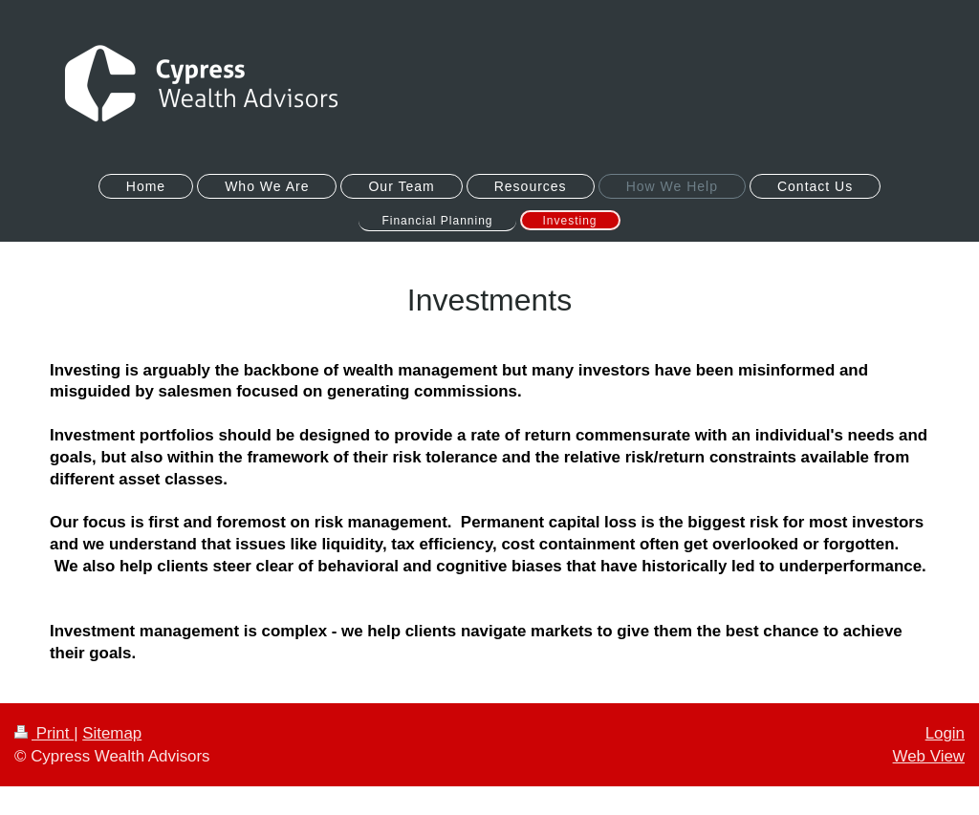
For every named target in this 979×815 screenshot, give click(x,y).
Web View (929, 756)
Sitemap (111, 733)
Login (945, 733)
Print (44, 733)
